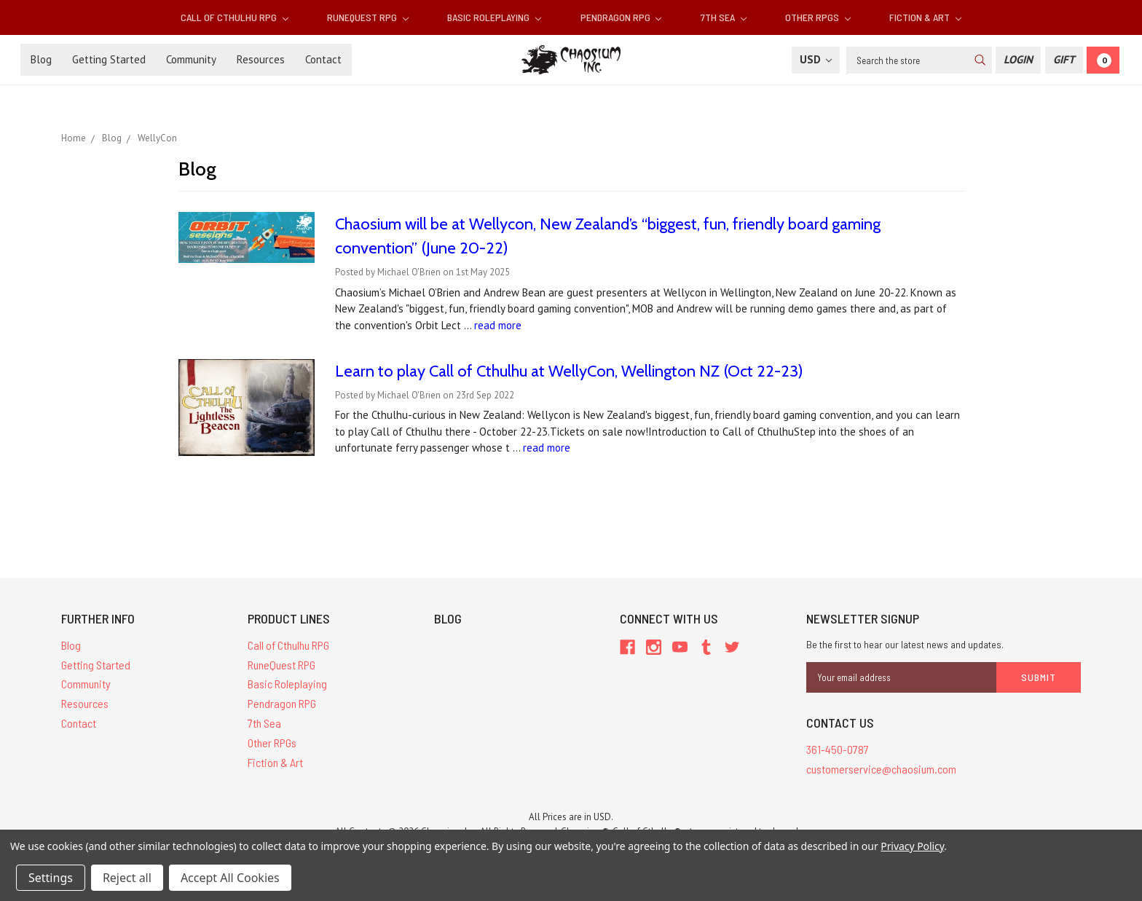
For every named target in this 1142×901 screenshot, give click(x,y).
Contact (323, 59)
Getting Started (109, 59)
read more (497, 325)
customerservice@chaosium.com (881, 769)
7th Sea (724, 17)
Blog (41, 59)
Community (191, 59)
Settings (50, 878)
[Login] (1018, 60)
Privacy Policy (912, 846)
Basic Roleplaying (494, 17)
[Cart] (1103, 60)
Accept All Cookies (230, 878)
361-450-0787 (837, 749)
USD (816, 59)
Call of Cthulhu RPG (234, 17)
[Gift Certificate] (1064, 60)
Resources (261, 59)
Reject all (127, 878)
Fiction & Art (925, 17)
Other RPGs (818, 17)
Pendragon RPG (621, 17)
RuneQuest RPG (368, 17)
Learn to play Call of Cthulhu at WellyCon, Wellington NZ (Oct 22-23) (569, 371)
